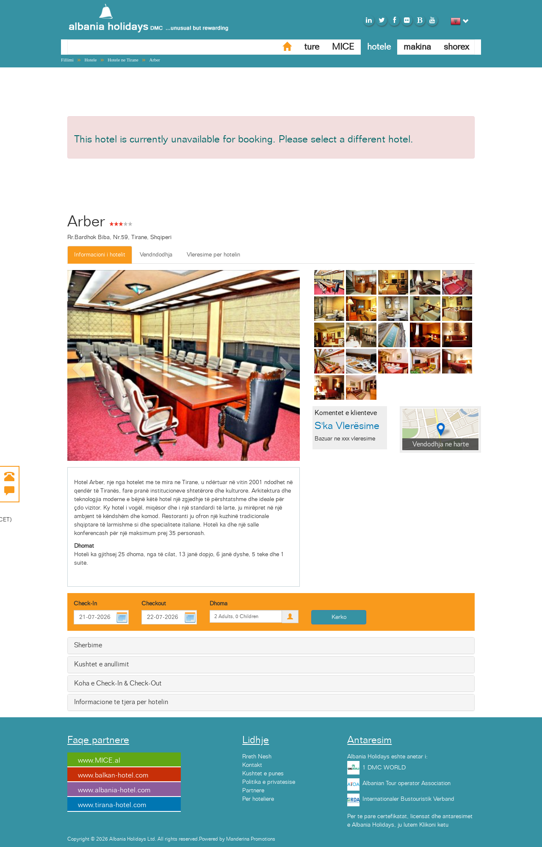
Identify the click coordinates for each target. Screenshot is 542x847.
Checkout (153, 604)
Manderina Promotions (250, 838)
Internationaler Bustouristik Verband (408, 799)
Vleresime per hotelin (213, 255)
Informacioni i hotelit (99, 255)
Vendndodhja (156, 255)
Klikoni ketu (433, 825)
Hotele (90, 59)
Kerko (339, 617)
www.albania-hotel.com (114, 790)
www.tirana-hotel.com (112, 805)
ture (311, 46)
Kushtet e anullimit (101, 664)
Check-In (85, 604)
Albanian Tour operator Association (406, 783)
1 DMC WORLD (384, 768)
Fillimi (67, 59)
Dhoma (218, 604)
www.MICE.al (99, 760)
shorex (456, 46)
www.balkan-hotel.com (113, 775)
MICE (343, 46)
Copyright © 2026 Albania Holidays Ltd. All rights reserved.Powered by (146, 838)
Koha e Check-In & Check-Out (118, 683)
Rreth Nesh (256, 757)
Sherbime (88, 645)
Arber (154, 59)
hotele (379, 46)
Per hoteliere (258, 799)
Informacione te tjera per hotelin (121, 702)
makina (417, 46)
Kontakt (252, 765)
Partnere (253, 791)
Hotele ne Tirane (123, 59)
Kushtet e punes (263, 774)
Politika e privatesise (268, 782)
